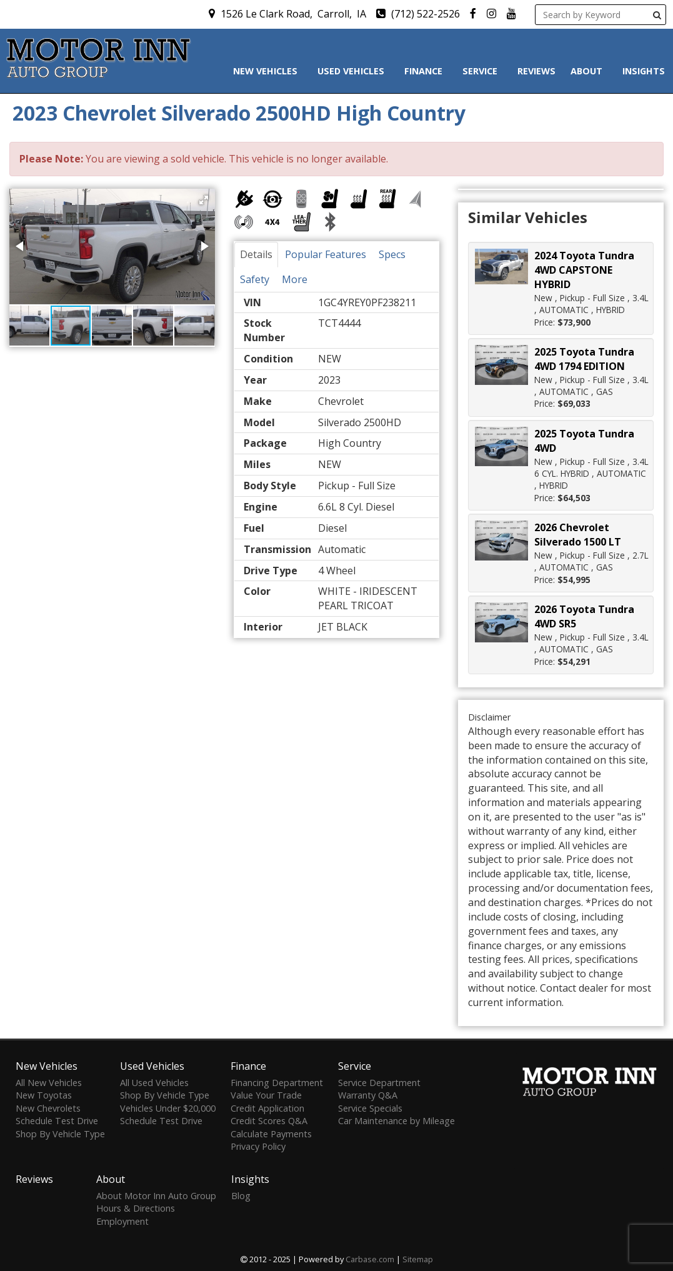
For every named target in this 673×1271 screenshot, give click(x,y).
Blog (241, 1196)
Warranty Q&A (367, 1095)
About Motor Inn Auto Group (156, 1196)
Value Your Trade (266, 1095)
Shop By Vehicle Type (60, 1134)
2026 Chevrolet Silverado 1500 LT (577, 535)
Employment (122, 1221)
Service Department (379, 1083)
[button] (204, 200)
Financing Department (277, 1083)
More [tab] (294, 279)
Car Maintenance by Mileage (396, 1121)
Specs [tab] (392, 254)
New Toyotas (44, 1095)
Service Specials (370, 1108)
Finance (425, 71)
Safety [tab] (254, 279)
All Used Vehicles (154, 1083)
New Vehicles (267, 71)
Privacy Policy (258, 1146)
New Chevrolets (48, 1108)
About (589, 71)
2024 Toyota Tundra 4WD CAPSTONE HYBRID (584, 270)
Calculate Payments (271, 1134)
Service (482, 71)
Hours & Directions (135, 1208)
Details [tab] (256, 254)
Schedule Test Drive (57, 1121)
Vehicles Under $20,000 (168, 1108)
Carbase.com (370, 1259)
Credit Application (267, 1108)
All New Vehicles (49, 1083)
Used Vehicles (353, 71)
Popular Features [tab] (325, 254)
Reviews (536, 71)
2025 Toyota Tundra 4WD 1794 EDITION (584, 359)
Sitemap (417, 1259)
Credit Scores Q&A (269, 1121)
